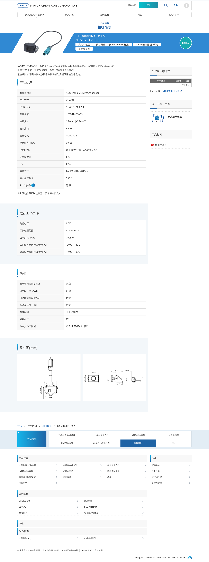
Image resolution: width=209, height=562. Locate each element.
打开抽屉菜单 (166, 5)
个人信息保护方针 (51, 550)
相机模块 (47, 426)
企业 (148, 4)
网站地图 (132, 5)
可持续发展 (157, 477)
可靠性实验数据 (91, 512)
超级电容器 (174, 435)
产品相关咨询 (90, 538)
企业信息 (156, 471)
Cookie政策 (86, 550)
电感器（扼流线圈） (102, 443)
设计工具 (104, 14)
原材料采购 (157, 483)
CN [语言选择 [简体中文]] (176, 5)
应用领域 (23, 512)
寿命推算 (88, 500)
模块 (174, 443)
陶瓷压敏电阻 (67, 443)
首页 (19, 426)
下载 (139, 14)
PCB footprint (90, 506)
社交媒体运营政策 (70, 550)
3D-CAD (23, 506)
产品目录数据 (175, 116)
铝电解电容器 (102, 435)
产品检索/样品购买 (66, 435)
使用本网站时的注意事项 (28, 550)
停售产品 (23, 483)
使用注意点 (161, 145)
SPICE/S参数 (24, 500)
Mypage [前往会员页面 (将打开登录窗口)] (186, 5)
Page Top (191, 557)
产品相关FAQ (25, 538)
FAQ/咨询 (174, 14)
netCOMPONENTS (171, 91)
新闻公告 (156, 465)
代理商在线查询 (70, 465)
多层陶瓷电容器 (138, 435)
